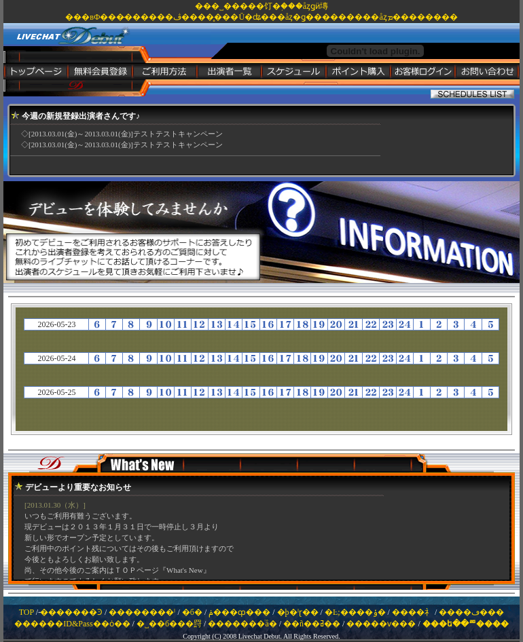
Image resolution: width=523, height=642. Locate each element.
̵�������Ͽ (71, 612)
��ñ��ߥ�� (311, 623)
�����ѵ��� (381, 623)
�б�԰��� (192, 612)
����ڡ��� (471, 612)
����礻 (412, 612)
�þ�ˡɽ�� (298, 612)
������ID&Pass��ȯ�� (72, 623)
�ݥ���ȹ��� (239, 612)
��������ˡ (142, 612)
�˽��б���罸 (169, 623)
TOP (26, 612)
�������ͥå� (242, 623)
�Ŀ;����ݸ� (355, 612)
